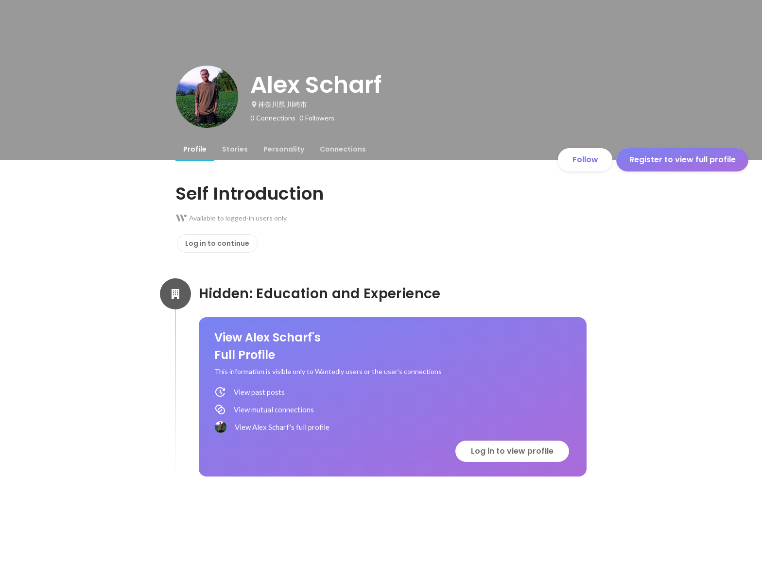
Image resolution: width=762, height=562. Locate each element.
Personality (283, 149)
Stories (235, 149)
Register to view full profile (682, 159)
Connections (343, 149)
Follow (585, 159)
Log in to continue (217, 243)
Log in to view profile (512, 451)
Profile (195, 149)
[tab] (194, 149)
